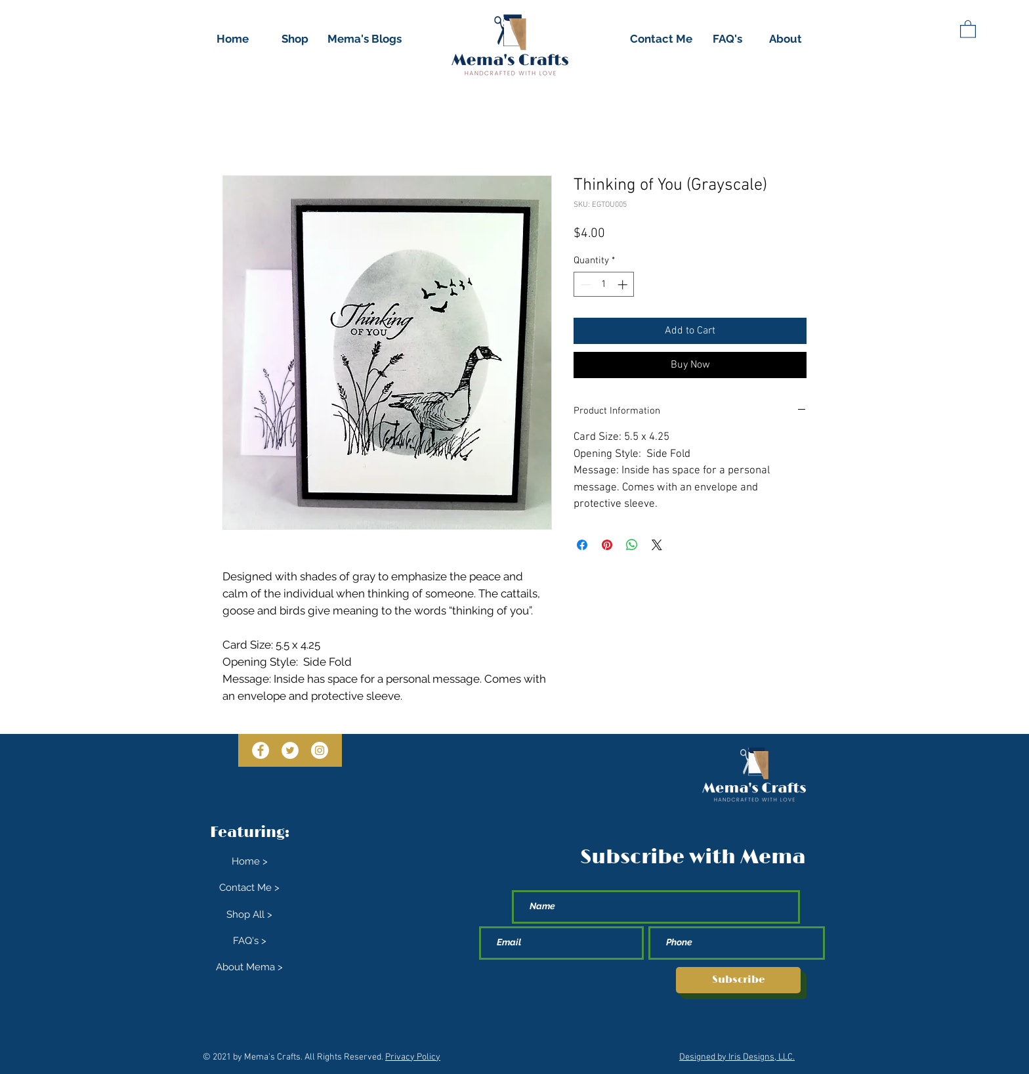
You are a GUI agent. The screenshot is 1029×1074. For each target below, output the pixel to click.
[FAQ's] (727, 39)
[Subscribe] (738, 980)
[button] (968, 28)
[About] (785, 39)
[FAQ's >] (249, 941)
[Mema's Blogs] (364, 39)
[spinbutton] (604, 284)
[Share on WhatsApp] (632, 545)
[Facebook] (260, 750)
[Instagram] (319, 750)
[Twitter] (290, 750)
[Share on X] (657, 545)
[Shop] (294, 39)
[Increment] (624, 284)
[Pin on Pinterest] (607, 545)
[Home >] (249, 862)
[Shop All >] (249, 915)
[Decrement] (584, 284)
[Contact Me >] (249, 888)
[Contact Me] (661, 39)
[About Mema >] (249, 968)
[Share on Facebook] (582, 545)
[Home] (232, 39)
